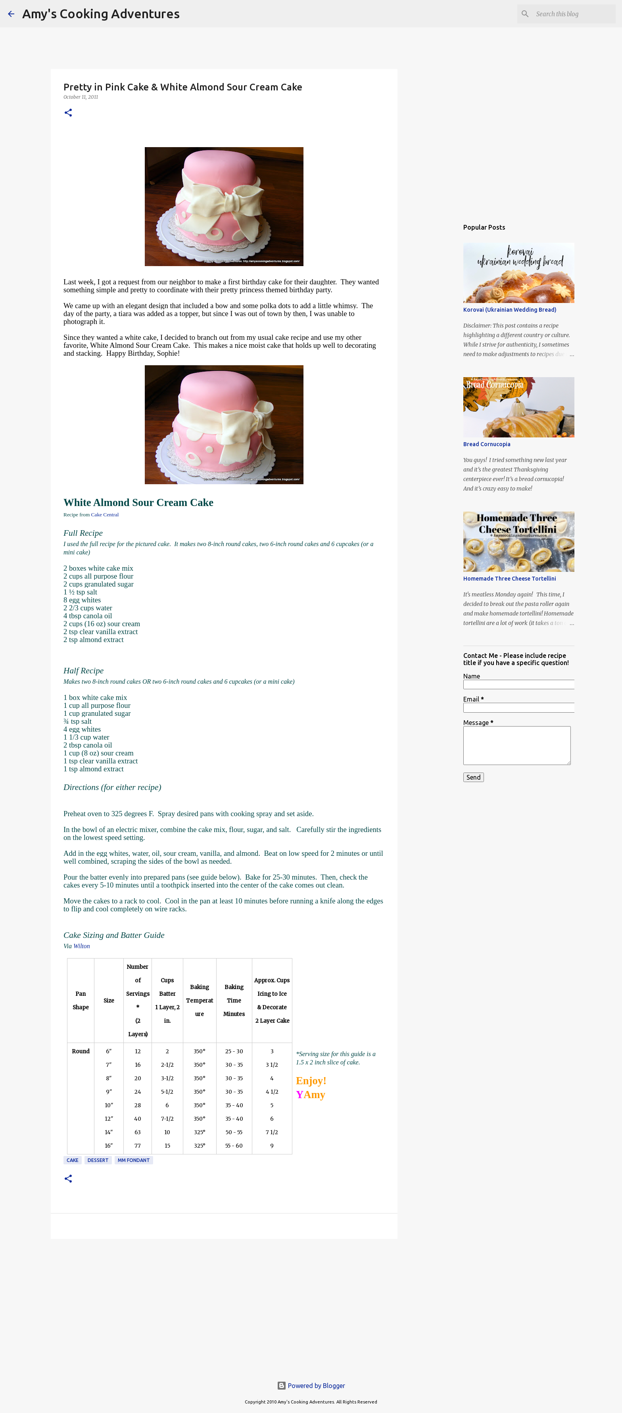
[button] (68, 113)
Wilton (81, 946)
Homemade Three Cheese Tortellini (509, 578)
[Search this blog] (574, 13)
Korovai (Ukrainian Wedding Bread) (510, 310)
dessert (98, 1160)
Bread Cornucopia (487, 444)
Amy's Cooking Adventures (101, 13)
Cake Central (105, 515)
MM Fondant (134, 1160)
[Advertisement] (224, 1306)
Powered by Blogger (311, 1385)
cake (73, 1160)
